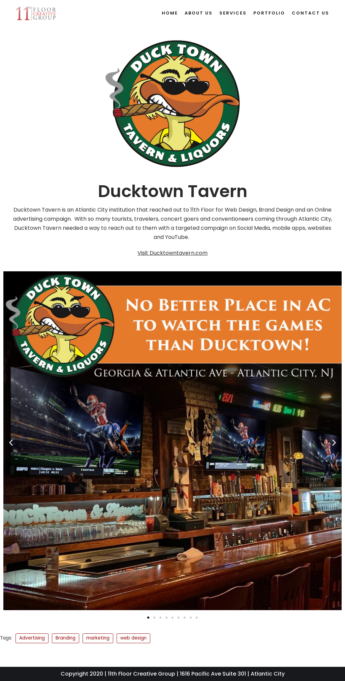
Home (170, 13)
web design (133, 638)
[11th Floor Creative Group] (36, 13)
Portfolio (269, 13)
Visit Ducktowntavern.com (172, 253)
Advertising (32, 638)
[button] (11, 442)
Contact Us (310, 13)
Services (233, 13)
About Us (199, 13)
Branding (65, 638)
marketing (97, 638)
